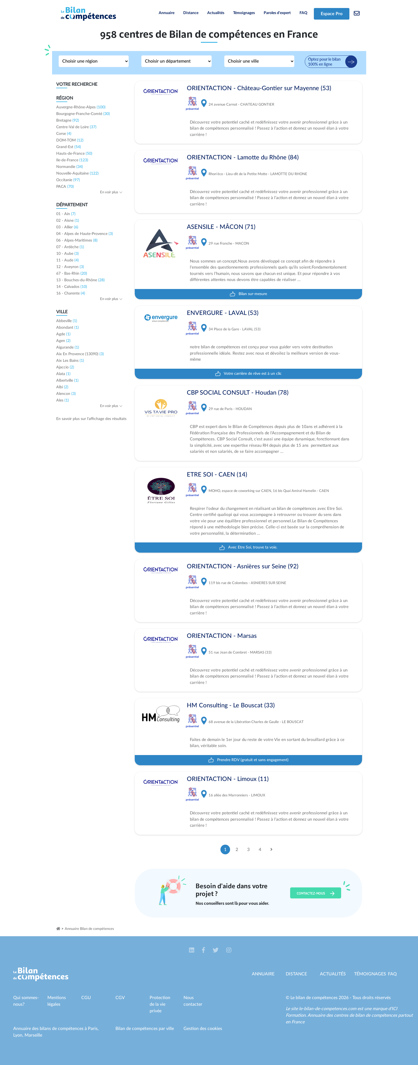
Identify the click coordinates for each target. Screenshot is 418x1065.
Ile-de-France (72, 160)
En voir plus (111, 192)
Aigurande (67, 347)
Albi (62, 387)
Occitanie (68, 180)
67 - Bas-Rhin (71, 273)
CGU (86, 998)
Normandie (69, 167)
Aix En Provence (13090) (80, 354)
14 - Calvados (71, 287)
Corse (63, 134)
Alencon (66, 394)
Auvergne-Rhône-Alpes (81, 107)
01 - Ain (65, 214)
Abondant (67, 328)
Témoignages (244, 13)
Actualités (215, 13)
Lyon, (19, 1035)
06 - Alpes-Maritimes (77, 240)
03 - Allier (67, 227)
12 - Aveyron (70, 267)
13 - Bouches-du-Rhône (80, 280)
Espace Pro (332, 14)
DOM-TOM (69, 140)
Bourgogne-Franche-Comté (83, 114)
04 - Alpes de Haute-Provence (84, 234)
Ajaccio (65, 367)
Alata (63, 374)
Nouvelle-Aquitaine (77, 173)
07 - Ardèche (70, 247)
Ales (62, 400)
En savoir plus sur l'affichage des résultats (91, 419)
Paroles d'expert (277, 13)
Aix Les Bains (70, 361)
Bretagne (67, 120)
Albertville (67, 380)
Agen (63, 341)
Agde (63, 334)
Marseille (33, 1035)
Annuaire (166, 13)
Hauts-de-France (74, 154)
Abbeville (66, 321)
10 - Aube (67, 254)
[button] (192, 950)
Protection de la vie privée (160, 1004)
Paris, (93, 1028)
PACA (65, 187)
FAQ (303, 13)
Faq (392, 974)
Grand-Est (68, 147)
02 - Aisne (67, 221)
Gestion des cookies (203, 1028)
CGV (120, 998)
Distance (190, 13)
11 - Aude (67, 260)
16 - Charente (70, 293)
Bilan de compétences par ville (144, 1028)
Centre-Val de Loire (76, 127)
